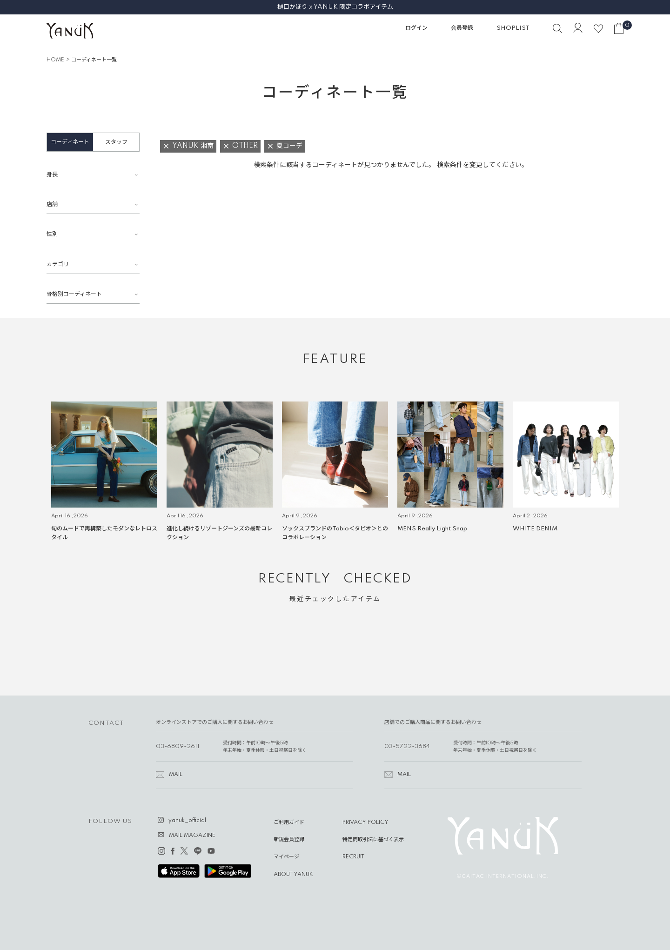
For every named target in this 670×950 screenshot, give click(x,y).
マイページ (286, 857)
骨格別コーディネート (74, 294)
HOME (55, 60)
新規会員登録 (289, 840)
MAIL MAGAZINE (192, 835)
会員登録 (462, 28)
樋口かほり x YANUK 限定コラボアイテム (335, 7)
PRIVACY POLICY (365, 822)
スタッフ (116, 142)
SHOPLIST (512, 28)
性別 (52, 234)
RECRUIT (353, 857)
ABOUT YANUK (293, 874)
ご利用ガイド (289, 822)
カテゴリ (58, 264)
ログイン (416, 28)
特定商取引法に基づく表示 (373, 840)
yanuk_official (187, 820)
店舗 (52, 204)
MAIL (175, 774)
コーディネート (70, 142)
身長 (52, 175)
